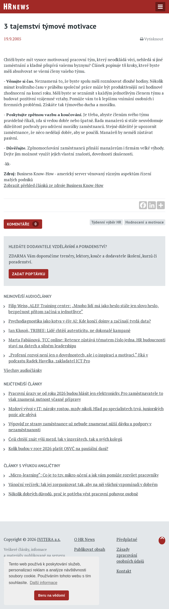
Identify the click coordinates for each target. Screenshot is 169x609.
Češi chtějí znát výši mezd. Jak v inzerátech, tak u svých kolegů (65, 439)
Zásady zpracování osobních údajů (130, 555)
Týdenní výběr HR (106, 222)
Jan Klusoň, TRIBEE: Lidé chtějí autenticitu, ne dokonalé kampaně (69, 330)
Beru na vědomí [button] (51, 595)
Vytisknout (151, 38)
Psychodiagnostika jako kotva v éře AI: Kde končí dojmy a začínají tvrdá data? (79, 321)
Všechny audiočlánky (23, 370)
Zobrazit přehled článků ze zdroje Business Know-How (53, 185)
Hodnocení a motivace (144, 222)
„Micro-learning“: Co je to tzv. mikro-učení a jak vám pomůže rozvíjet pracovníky (83, 475)
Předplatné (126, 539)
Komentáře (23, 224)
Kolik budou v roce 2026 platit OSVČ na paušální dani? (58, 448)
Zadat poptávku (28, 273)
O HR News (84, 539)
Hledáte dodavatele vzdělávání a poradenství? (58, 246)
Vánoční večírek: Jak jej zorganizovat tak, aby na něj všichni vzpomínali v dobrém (83, 484)
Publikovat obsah (89, 549)
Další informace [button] (43, 583)
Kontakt (123, 571)
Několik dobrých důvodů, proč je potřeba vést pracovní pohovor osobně (73, 494)
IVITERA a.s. (48, 539)
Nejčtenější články (23, 384)
